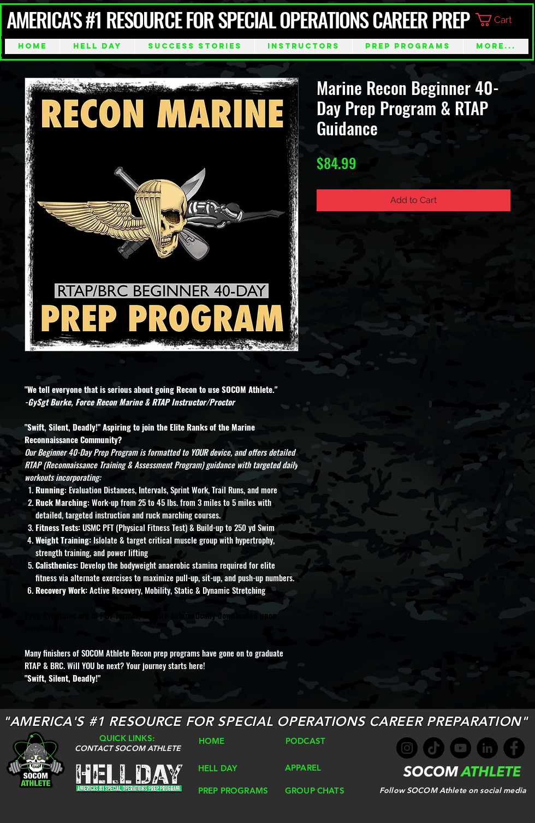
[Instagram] (407, 748)
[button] (502, 19)
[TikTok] (433, 748)
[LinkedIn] (487, 748)
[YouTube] (460, 748)
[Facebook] (514, 748)
